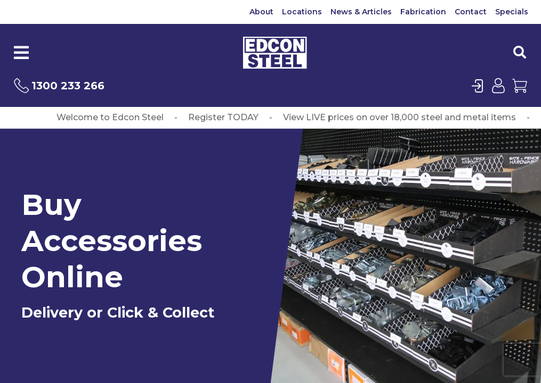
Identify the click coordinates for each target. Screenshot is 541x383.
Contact (471, 11)
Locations (302, 11)
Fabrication (423, 11)
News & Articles (361, 11)
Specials (511, 11)
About (261, 11)
